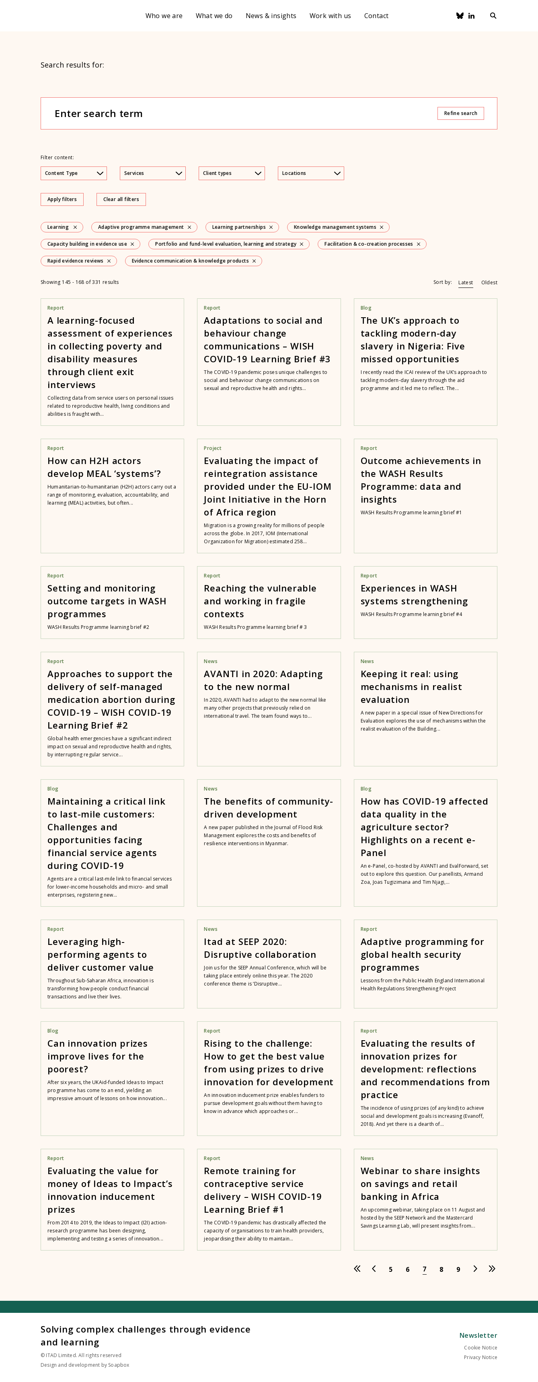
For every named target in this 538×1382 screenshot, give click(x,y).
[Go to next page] (475, 1269)
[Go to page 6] (407, 1269)
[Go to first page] (357, 1269)
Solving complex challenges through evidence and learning (146, 1335)
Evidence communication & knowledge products (190, 261)
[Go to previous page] (374, 1269)
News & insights (271, 15)
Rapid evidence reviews (75, 261)
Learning (58, 227)
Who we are (164, 15)
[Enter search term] (245, 113)
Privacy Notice (480, 1357)
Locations (311, 173)
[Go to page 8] (441, 1269)
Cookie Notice (480, 1347)
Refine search (460, 113)
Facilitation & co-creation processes (368, 244)
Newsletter (478, 1335)
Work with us (330, 15)
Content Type (74, 173)
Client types (232, 173)
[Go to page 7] (424, 1269)
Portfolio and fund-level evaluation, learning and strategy (225, 244)
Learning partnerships (239, 227)
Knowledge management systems (335, 227)
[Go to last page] (492, 1269)
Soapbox (118, 1364)
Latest (465, 282)
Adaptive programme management (141, 227)
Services (153, 173)
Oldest (489, 282)
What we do (214, 15)
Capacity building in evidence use (87, 244)
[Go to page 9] (458, 1269)
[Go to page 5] (391, 1269)
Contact (376, 15)
